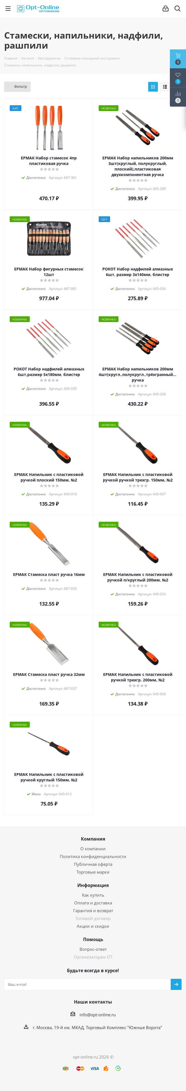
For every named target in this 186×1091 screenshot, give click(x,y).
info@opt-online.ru (98, 1014)
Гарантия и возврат (93, 910)
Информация (93, 885)
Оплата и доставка (93, 903)
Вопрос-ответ (93, 949)
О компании (93, 848)
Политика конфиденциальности (93, 856)
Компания (93, 839)
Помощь (93, 939)
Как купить (93, 895)
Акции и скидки (93, 926)
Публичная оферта (93, 864)
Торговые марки (93, 872)
